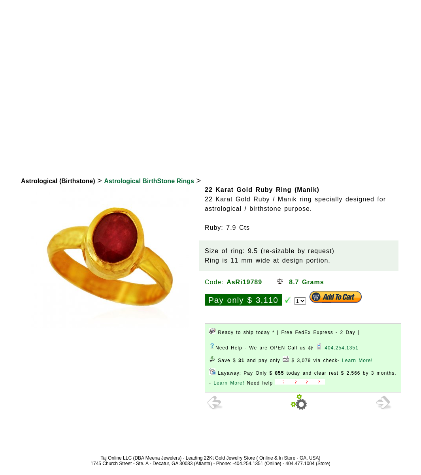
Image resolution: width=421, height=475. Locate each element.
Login (341, 9)
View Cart (372, 9)
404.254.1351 (341, 348)
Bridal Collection (204, 150)
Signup (404, 9)
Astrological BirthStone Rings (149, 181)
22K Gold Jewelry (47, 150)
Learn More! (357, 360)
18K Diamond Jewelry (125, 150)
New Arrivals (265, 150)
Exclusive (319, 150)
